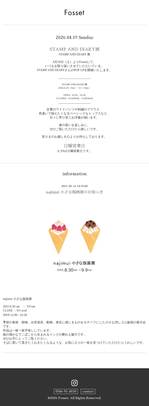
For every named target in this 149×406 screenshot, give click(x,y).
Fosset (63, 398)
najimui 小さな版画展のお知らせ (74, 192)
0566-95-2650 (65, 391)
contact (88, 391)
